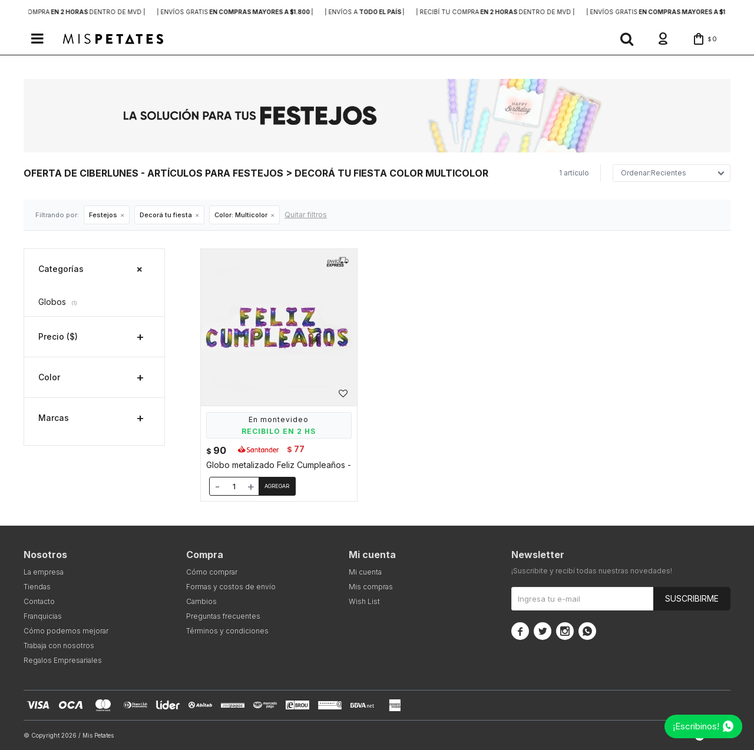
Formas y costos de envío (231, 586)
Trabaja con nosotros (59, 645)
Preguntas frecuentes (223, 616)
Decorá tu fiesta (166, 215)
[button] (626, 38)
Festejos (103, 215)
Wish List (364, 601)
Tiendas (37, 586)
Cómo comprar (211, 572)
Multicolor (240, 215)
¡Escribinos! (696, 726)
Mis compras (371, 586)
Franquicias (43, 616)
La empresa (44, 572)
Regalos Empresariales (63, 660)
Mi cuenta (365, 572)
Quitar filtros (306, 214)
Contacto (39, 601)
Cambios (201, 601)
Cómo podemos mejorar (66, 630)
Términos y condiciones (227, 630)
